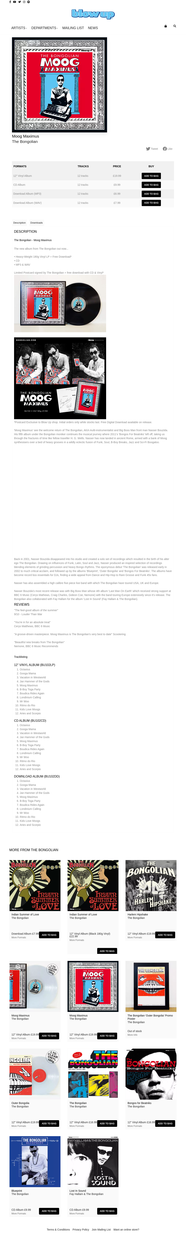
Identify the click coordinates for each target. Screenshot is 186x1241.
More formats (18, 939)
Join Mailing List (101, 1231)
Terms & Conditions (58, 1231)
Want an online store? (126, 1231)
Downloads (37, 224)
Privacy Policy (80, 1231)
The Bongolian (25, 141)
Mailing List (73, 28)
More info (133, 1036)
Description (20, 224)
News (93, 28)
